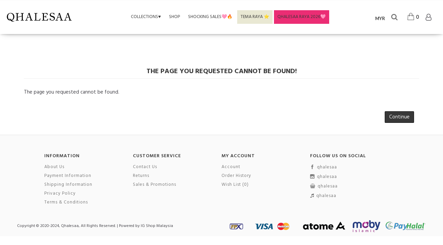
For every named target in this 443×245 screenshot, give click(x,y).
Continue (399, 117)
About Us (54, 167)
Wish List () (235, 185)
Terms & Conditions (66, 202)
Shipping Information (68, 185)
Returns (141, 176)
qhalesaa (323, 167)
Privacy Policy (60, 194)
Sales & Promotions (154, 185)
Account (231, 167)
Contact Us (145, 167)
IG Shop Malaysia (157, 226)
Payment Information (67, 176)
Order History (236, 176)
